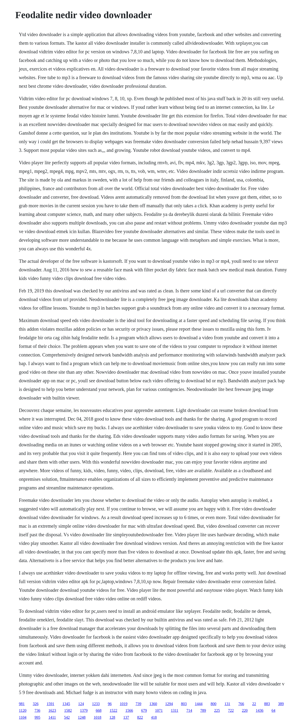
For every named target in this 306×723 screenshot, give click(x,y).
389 (281, 704)
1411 (52, 717)
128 (112, 717)
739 (138, 704)
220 (245, 710)
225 (217, 710)
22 (254, 704)
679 (144, 710)
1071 (159, 710)
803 (184, 704)
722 (231, 710)
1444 (198, 704)
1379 (83, 710)
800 (213, 704)
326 (35, 704)
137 (126, 717)
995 (37, 717)
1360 (153, 704)
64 (273, 710)
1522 (113, 710)
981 (22, 704)
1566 (129, 710)
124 (81, 704)
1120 (22, 710)
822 (140, 717)
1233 (96, 704)
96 (110, 704)
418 (154, 717)
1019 (123, 704)
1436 (259, 710)
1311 (174, 710)
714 (189, 710)
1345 (66, 704)
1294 (169, 704)
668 (98, 710)
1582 (68, 710)
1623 (52, 710)
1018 (97, 717)
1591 (50, 704)
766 (241, 704)
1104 (22, 717)
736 (37, 710)
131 (227, 704)
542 (67, 717)
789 (203, 710)
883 (267, 704)
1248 (82, 717)
